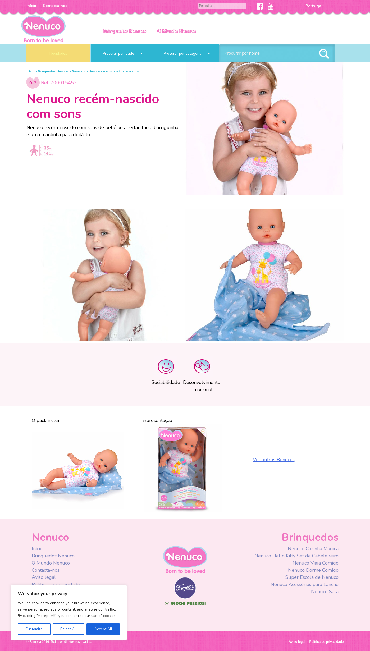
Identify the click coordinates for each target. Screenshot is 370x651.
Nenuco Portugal (43, 28)
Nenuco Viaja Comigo (316, 563)
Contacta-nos (55, 5)
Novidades (58, 53)
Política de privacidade (56, 584)
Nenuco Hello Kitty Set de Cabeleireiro (296, 556)
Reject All (68, 628)
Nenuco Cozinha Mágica (313, 548)
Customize (34, 628)
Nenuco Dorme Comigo (313, 570)
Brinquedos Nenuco (124, 31)
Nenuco (185, 559)
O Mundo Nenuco (177, 31)
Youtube (270, 6)
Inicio (30, 71)
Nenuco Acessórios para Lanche (305, 584)
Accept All (103, 628)
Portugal (314, 6)
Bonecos (78, 71)
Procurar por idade (123, 53)
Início (31, 5)
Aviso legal (44, 577)
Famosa (185, 597)
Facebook (260, 6)
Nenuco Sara (325, 591)
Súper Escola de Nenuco (312, 577)
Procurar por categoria (187, 53)
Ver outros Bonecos (274, 459)
